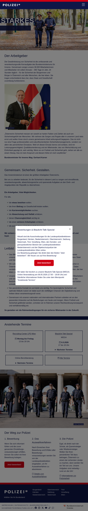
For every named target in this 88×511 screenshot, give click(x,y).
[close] (70, 229)
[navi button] (83, 5)
